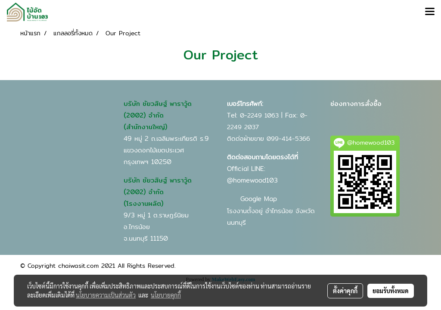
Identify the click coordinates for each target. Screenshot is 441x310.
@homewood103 (252, 180)
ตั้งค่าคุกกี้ (345, 290)
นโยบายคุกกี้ (166, 295)
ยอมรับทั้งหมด (391, 290)
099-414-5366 (288, 138)
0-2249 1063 (259, 115)
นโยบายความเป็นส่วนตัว (106, 295)
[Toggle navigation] (429, 12)
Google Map (258, 199)
